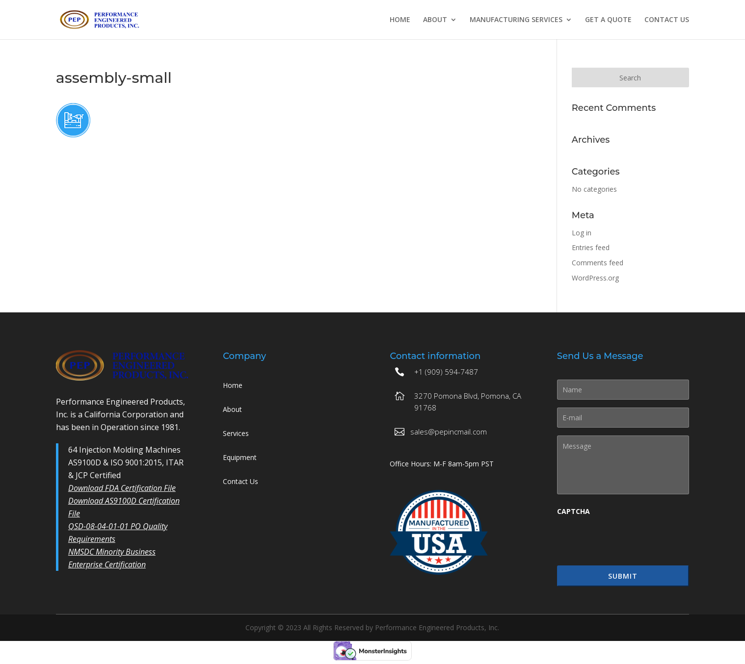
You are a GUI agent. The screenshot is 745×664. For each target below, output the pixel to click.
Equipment (240, 457)
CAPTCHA (573, 511)
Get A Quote (608, 20)
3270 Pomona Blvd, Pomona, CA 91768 (467, 401)
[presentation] (631, 540)
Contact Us (666, 20)
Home (400, 20)
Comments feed (597, 262)
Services (236, 433)
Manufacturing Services (516, 20)
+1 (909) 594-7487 (446, 372)
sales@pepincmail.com (448, 431)
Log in (581, 232)
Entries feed (591, 247)
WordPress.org (595, 277)
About (435, 20)
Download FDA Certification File (122, 488)
